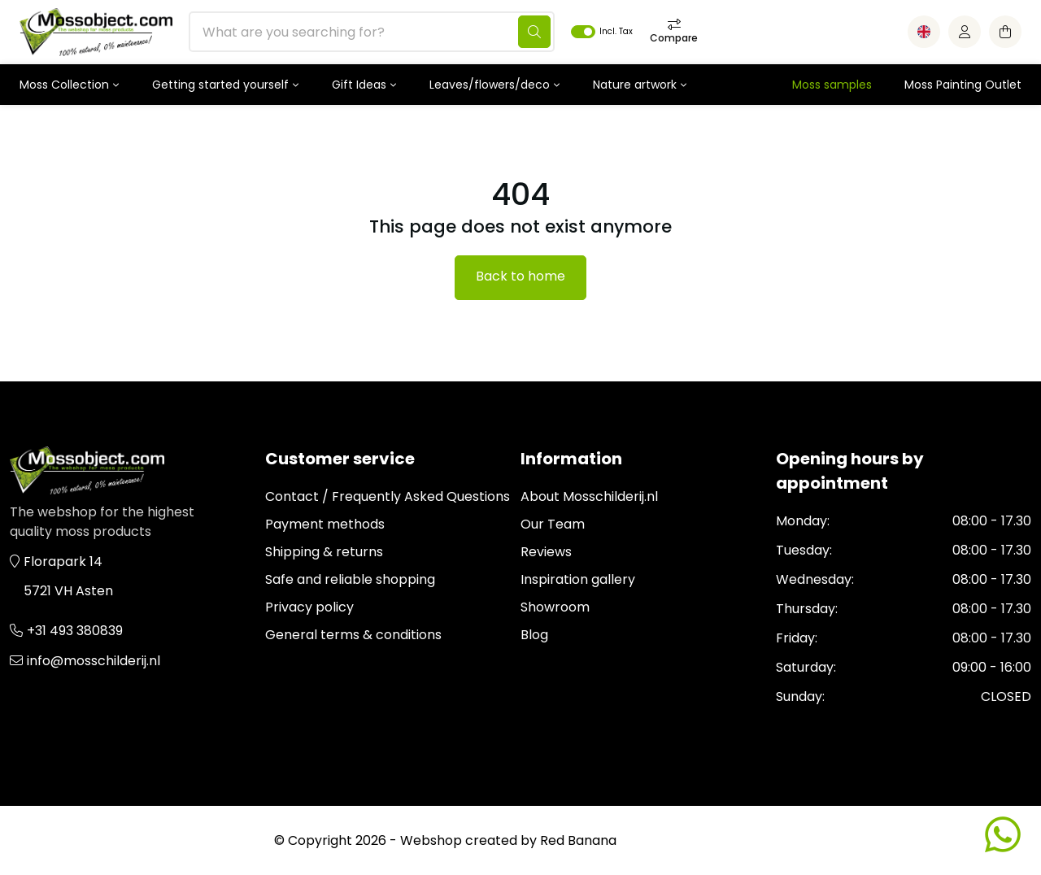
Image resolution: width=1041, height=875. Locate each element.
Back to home (520, 276)
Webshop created (458, 840)
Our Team (552, 524)
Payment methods (325, 524)
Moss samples (832, 84)
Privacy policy (309, 607)
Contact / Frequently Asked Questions (387, 496)
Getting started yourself (220, 84)
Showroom (555, 607)
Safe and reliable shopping (350, 579)
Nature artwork (635, 84)
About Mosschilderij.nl (589, 496)
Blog (534, 634)
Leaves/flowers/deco (489, 84)
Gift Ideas (359, 84)
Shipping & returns (324, 551)
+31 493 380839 (75, 630)
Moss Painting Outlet (962, 84)
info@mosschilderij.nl (93, 660)
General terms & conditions (353, 634)
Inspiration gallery (577, 579)
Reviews (546, 551)
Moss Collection (64, 84)
